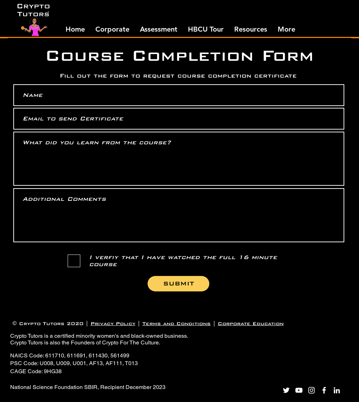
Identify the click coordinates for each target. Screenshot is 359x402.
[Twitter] (286, 390)
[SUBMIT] (178, 283)
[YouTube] (298, 390)
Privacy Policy (112, 324)
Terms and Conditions (176, 324)
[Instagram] (311, 390)
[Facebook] (324, 390)
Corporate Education (251, 324)
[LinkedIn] (336, 390)
